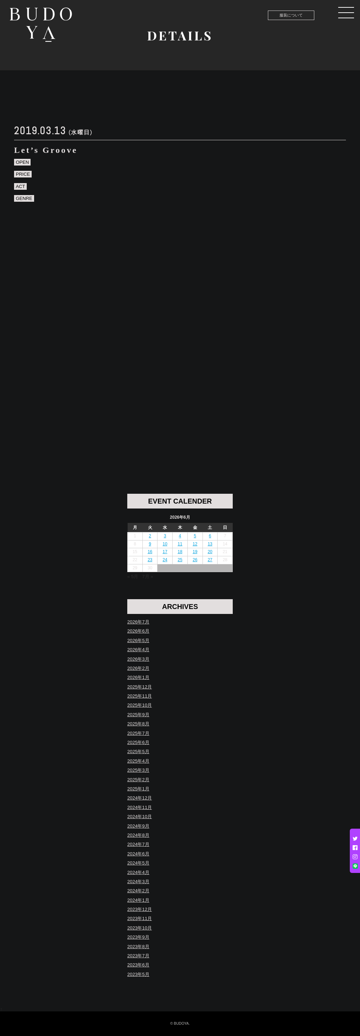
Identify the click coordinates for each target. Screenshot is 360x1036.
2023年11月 (139, 918)
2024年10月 (139, 816)
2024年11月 (139, 807)
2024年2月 (138, 890)
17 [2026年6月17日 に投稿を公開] (165, 551)
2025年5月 (138, 751)
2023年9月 (138, 937)
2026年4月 (138, 649)
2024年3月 (138, 881)
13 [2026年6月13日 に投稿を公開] (210, 544)
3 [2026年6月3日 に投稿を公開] (165, 535)
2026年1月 (138, 677)
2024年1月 (138, 900)
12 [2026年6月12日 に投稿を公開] (195, 544)
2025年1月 (138, 788)
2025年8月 (138, 723)
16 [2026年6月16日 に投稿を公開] (150, 551)
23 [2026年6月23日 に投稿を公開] (150, 559)
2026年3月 (138, 659)
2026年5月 (138, 640)
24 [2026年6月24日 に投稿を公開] (165, 559)
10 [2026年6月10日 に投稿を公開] (165, 544)
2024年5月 (138, 863)
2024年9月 (138, 826)
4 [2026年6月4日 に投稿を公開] (180, 535)
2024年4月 (138, 872)
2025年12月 (139, 686)
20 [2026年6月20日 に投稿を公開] (210, 551)
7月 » (147, 576)
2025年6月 (138, 742)
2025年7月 (138, 733)
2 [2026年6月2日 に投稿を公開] (150, 535)
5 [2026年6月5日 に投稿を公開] (195, 535)
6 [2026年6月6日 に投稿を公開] (210, 535)
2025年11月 (139, 696)
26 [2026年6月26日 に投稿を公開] (195, 559)
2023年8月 (138, 946)
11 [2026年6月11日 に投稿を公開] (180, 544)
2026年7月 (138, 621)
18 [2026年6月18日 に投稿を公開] (180, 551)
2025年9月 (138, 714)
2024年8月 (138, 835)
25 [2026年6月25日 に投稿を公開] (180, 559)
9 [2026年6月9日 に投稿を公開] (150, 544)
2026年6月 (138, 631)
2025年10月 (139, 705)
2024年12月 (139, 798)
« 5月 (132, 576)
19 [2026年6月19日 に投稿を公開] (195, 551)
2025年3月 (138, 770)
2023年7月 (138, 955)
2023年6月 (138, 964)
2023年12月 (139, 909)
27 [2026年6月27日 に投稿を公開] (210, 559)
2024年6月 (138, 853)
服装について (291, 15)
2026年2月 (138, 668)
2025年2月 (138, 779)
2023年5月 (138, 974)
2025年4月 (138, 761)
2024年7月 (138, 844)
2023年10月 (139, 928)
